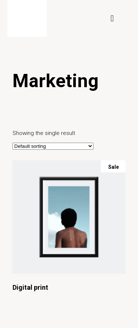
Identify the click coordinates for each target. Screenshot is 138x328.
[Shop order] (53, 146)
